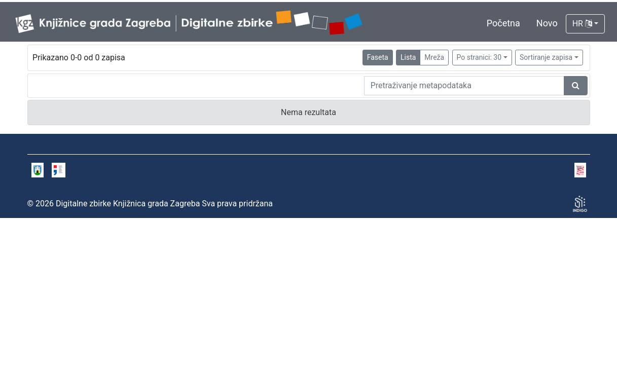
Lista (408, 57)
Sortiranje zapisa (546, 57)
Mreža (434, 57)
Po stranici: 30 (479, 57)
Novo (547, 23)
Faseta (377, 57)
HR (582, 23)
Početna (503, 23)
